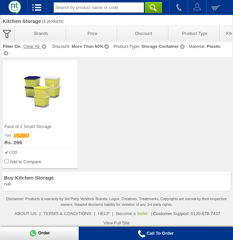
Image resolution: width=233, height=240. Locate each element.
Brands (41, 33)
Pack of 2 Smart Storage (28, 126)
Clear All (35, 46)
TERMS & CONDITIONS (67, 213)
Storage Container (163, 46)
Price (92, 33)
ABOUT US (26, 213)
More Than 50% (91, 46)
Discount (143, 33)
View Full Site (116, 222)
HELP (103, 213)
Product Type (194, 33)
